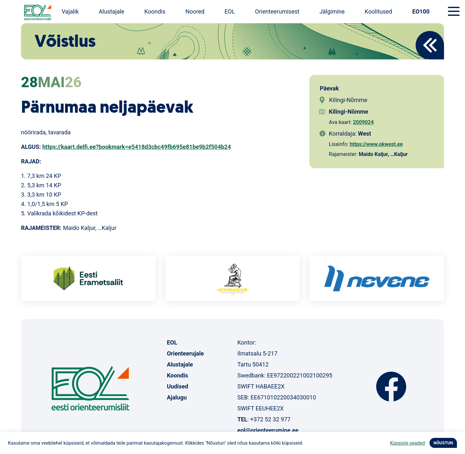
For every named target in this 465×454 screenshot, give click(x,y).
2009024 (363, 122)
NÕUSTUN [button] (443, 442)
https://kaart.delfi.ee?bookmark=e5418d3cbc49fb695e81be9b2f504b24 (136, 146)
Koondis (154, 11)
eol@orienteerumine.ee (267, 430)
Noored (194, 11)
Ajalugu (177, 397)
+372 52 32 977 (270, 419)
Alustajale (111, 11)
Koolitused (378, 11)
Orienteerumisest (277, 11)
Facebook (391, 386)
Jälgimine (332, 11)
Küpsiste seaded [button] (407, 443)
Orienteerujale (185, 353)
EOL (229, 11)
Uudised (177, 386)
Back (430, 45)
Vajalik (70, 11)
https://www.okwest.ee (376, 144)
